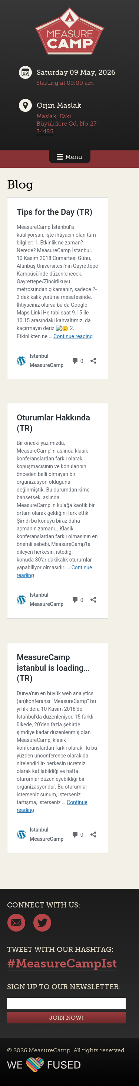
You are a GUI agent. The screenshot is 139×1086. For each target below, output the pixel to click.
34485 (44, 131)
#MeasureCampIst (62, 963)
